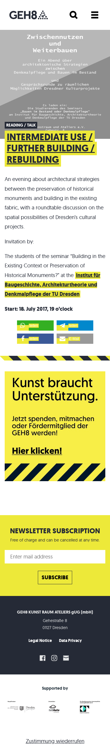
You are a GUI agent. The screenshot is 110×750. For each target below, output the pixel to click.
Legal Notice (40, 640)
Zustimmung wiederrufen (55, 741)
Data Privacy (70, 640)
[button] (35, 325)
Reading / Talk (21, 125)
